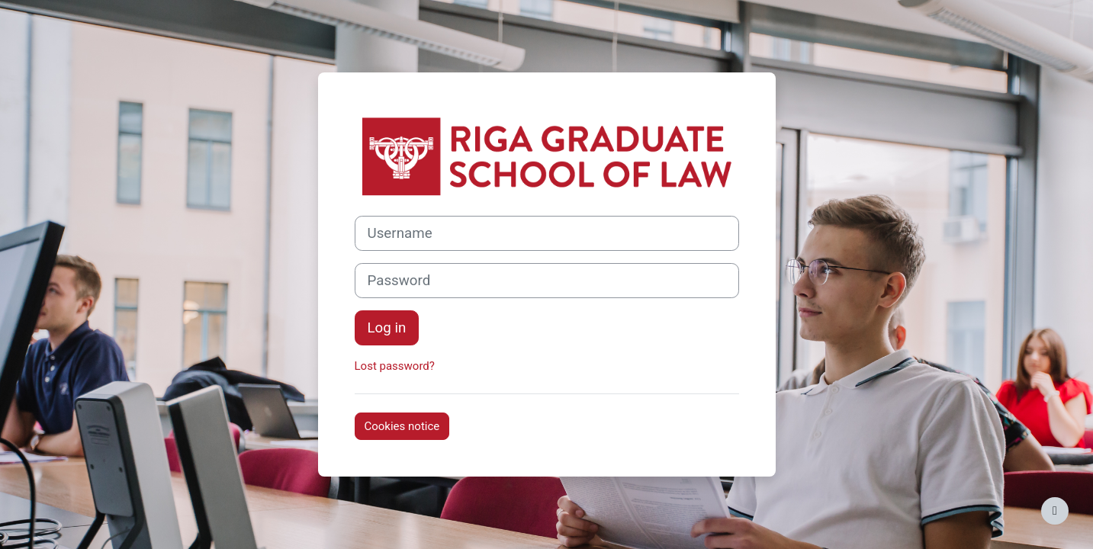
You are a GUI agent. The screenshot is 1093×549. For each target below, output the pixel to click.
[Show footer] (1055, 511)
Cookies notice (402, 426)
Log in (387, 327)
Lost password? (395, 366)
